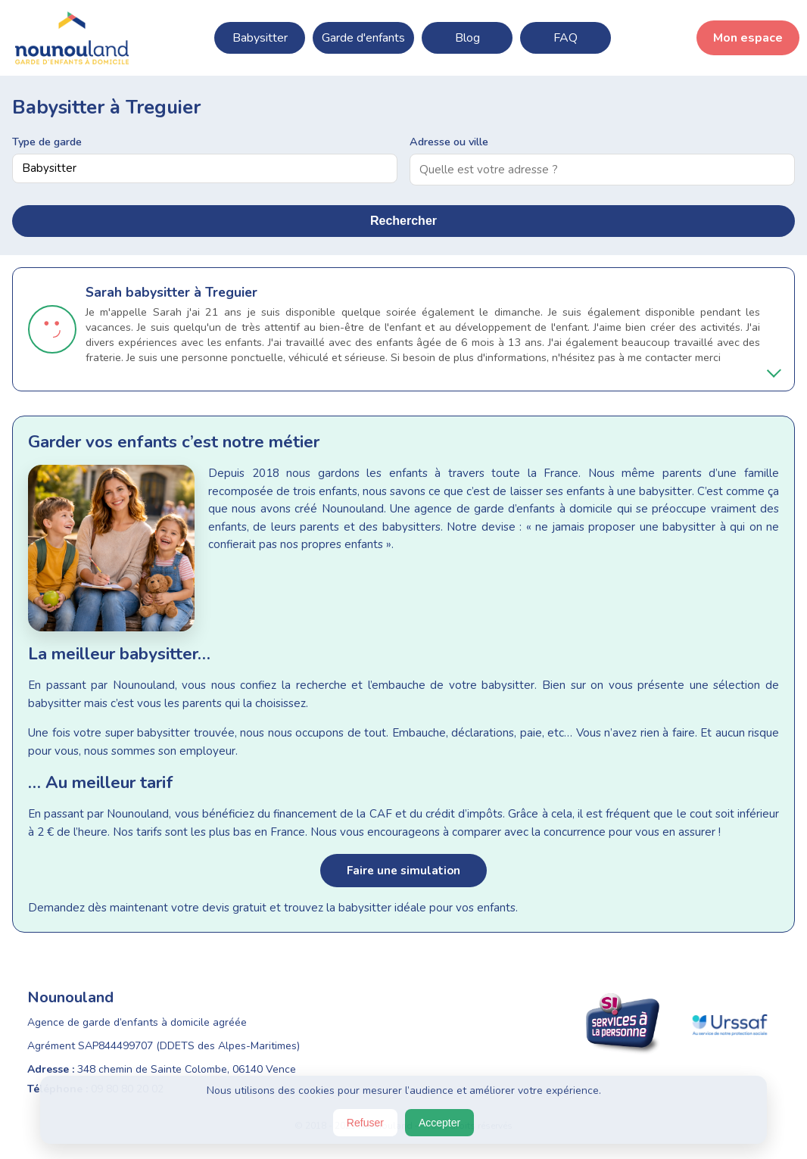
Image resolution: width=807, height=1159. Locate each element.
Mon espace (748, 38)
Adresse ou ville (449, 141)
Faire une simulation (403, 870)
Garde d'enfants (363, 38)
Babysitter (260, 38)
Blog (467, 38)
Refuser (365, 1123)
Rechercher (403, 220)
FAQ (565, 38)
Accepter (439, 1123)
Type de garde (47, 141)
